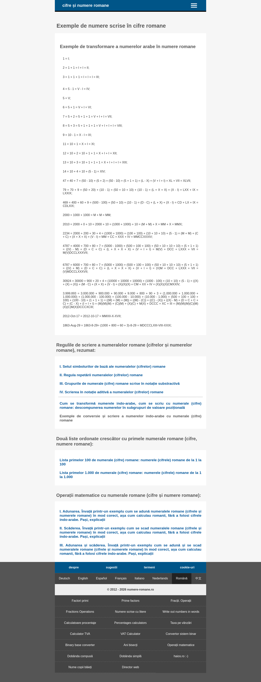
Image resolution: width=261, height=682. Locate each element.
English (83, 578)
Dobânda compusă (80, 656)
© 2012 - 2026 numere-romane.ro (130, 589)
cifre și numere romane (85, 5)
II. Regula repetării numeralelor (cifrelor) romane (101, 375)
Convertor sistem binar (181, 633)
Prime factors (130, 600)
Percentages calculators (130, 622)
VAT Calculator (131, 633)
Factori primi (80, 600)
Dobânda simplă (130, 656)
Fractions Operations (80, 611)
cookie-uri (187, 567)
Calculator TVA (80, 633)
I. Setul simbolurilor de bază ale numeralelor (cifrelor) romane (112, 366)
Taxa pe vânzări (181, 622)
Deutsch (64, 578)
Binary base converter (80, 645)
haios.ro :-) (181, 656)
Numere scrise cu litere (130, 611)
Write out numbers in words (180, 611)
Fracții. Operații (181, 600)
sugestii (111, 567)
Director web (130, 667)
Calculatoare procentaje (80, 622)
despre (74, 567)
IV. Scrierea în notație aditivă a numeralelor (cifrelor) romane (111, 392)
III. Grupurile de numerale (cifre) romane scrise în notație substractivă (119, 383)
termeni (149, 567)
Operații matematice (180, 645)
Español (101, 578)
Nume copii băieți (80, 667)
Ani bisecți (130, 645)
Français (121, 578)
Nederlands (160, 578)
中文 (198, 578)
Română (181, 578)
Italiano (139, 578)
